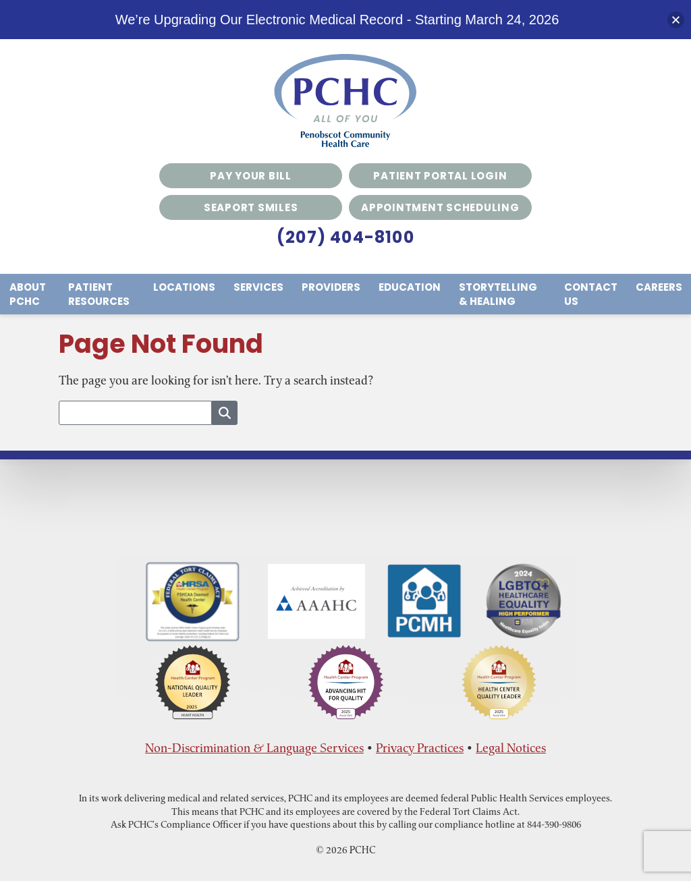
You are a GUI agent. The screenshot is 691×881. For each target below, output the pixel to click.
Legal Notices (511, 747)
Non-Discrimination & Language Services (254, 747)
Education (410, 287)
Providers (331, 287)
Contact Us (590, 294)
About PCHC (27, 294)
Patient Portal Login (440, 176)
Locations (184, 287)
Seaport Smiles (251, 207)
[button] (675, 19)
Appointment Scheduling (440, 207)
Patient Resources (99, 294)
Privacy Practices (420, 747)
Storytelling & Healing (498, 294)
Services (258, 287)
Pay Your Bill (251, 176)
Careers (659, 287)
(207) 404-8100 (345, 237)
